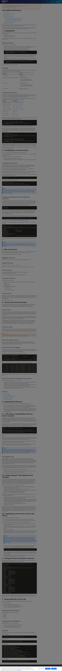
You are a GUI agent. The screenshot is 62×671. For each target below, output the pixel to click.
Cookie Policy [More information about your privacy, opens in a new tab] (19, 670)
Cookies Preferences (41, 668)
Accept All (53, 668)
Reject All (47, 668)
